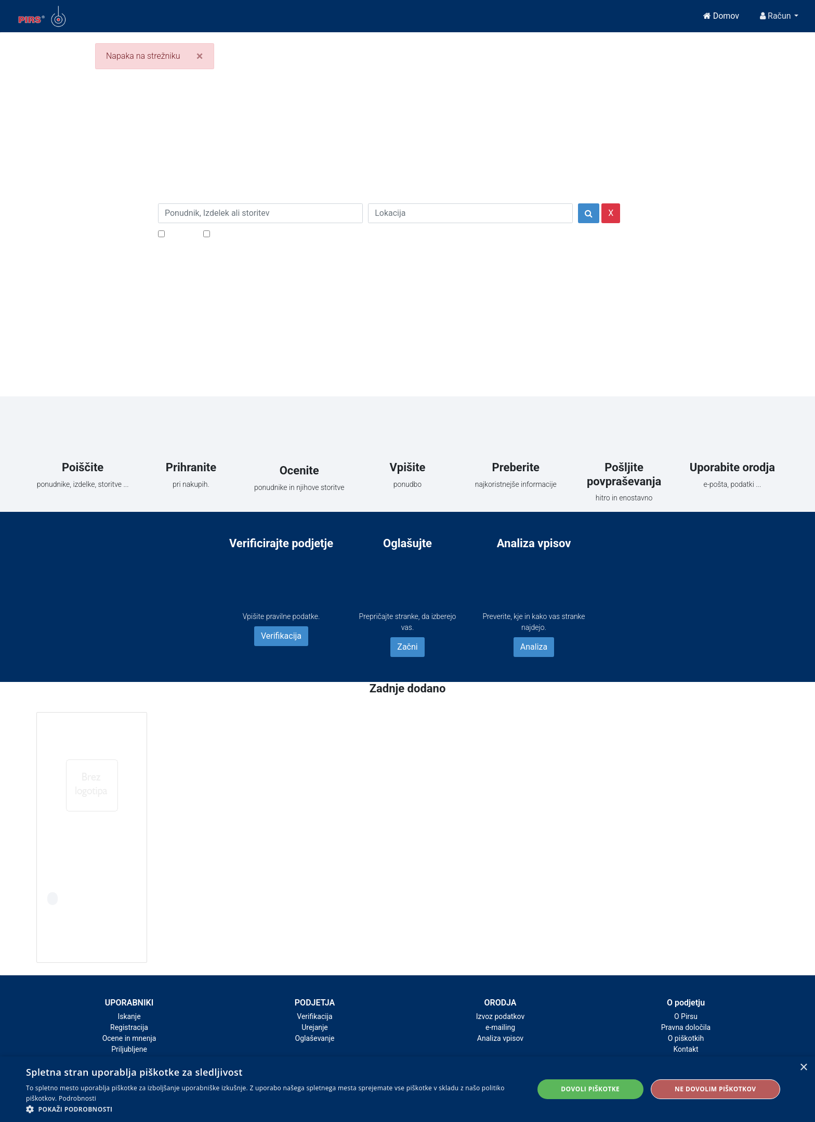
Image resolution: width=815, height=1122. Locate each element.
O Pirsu (686, 1016)
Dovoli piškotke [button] (590, 1089)
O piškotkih (686, 1038)
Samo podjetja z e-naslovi (259, 233)
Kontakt (685, 1049)
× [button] (803, 1068)
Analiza (533, 647)
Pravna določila (686, 1027)
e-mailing (500, 1027)
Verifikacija (281, 636)
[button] (272, 1109)
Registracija (129, 1027)
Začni (407, 647)
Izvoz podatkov (500, 1016)
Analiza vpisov (500, 1038)
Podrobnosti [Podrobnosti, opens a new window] (77, 1098)
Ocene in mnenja (129, 1038)
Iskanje (128, 1016)
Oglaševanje (315, 1038)
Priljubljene (129, 1049)
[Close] (200, 56)
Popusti (181, 233)
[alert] (407, 1089)
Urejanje (314, 1027)
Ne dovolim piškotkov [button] (715, 1089)
